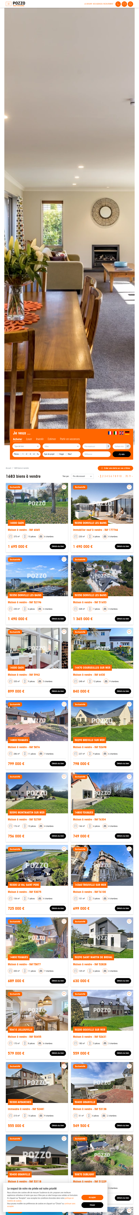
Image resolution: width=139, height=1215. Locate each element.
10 (120, 476)
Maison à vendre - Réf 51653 (89, 602)
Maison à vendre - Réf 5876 (24, 747)
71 (130, 476)
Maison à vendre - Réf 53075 (24, 892)
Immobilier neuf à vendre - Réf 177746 (95, 530)
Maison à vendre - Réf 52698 (89, 747)
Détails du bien (58, 546)
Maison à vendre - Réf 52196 (24, 602)
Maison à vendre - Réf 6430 (89, 674)
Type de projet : (49, 454)
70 (126, 476)
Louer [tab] (29, 439)
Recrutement (108, 4)
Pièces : (17, 454)
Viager (61, 454)
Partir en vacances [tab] (70, 439)
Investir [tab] (40, 439)
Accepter (92, 1197)
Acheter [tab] (17, 439)
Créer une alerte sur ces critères (115, 468)
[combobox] (26, 446)
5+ (38, 454)
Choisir (92, 1205)
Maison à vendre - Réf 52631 (89, 1036)
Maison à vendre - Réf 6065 (24, 530)
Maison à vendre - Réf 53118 (24, 1181)
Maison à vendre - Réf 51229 (89, 1181)
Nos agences (98, 4)
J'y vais (121, 454)
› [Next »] (132, 476)
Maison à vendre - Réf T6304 (89, 819)
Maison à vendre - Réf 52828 (89, 964)
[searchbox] (27, 446)
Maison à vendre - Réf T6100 (89, 892)
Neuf (70, 454)
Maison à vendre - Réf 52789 (24, 819)
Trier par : (66, 476)
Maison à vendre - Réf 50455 (24, 1036)
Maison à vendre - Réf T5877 (24, 964)
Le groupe (88, 4)
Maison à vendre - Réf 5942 (24, 674)
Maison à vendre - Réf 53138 (89, 1109)
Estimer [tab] (52, 439)
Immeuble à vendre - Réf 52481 (26, 1109)
